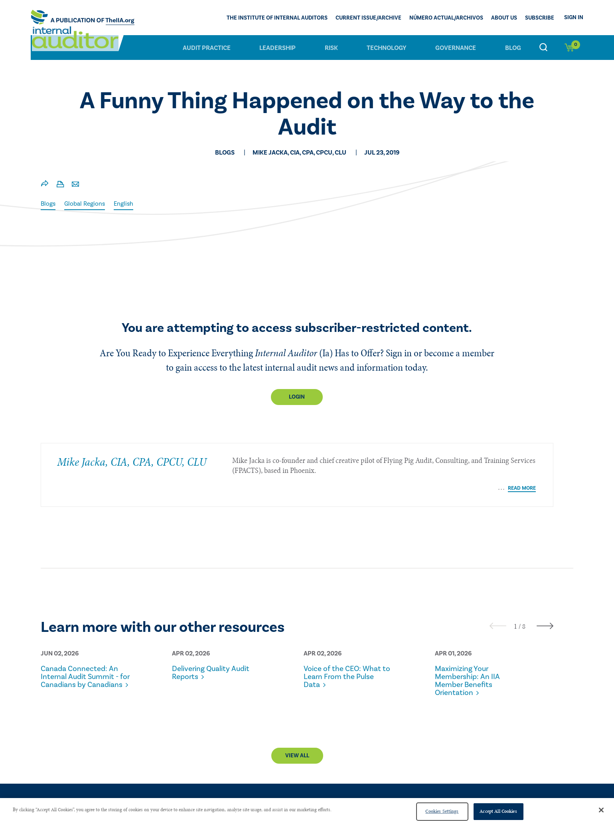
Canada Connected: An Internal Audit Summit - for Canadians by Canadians (83, 661)
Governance (455, 48)
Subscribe (539, 18)
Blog (513, 48)
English (126, 204)
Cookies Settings (441, 811)
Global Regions (86, 204)
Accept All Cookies (498, 811)
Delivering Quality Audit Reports (214, 653)
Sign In (573, 17)
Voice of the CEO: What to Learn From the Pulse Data (346, 657)
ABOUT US (504, 18)
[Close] (601, 810)
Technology (387, 48)
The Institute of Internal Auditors (277, 18)
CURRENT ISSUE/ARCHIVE (368, 18)
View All (297, 744)
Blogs (48, 204)
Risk (331, 48)
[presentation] (498, 607)
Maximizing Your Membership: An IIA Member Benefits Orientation (469, 661)
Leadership (277, 48)
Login (297, 397)
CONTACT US (428, 792)
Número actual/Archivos (446, 18)
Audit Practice (207, 48)
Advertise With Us (543, 792)
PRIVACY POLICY (480, 792)
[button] (515, 607)
